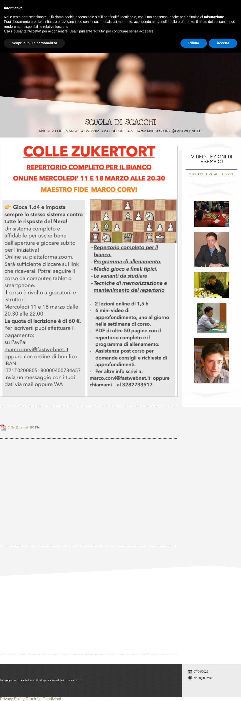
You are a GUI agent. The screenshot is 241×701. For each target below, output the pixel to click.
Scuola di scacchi (120, 122)
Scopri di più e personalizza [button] (34, 691)
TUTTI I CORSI (78, 6)
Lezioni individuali (40, 6)
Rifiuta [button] (193, 691)
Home (9, 6)
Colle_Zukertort (18, 427)
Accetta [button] (223, 691)
